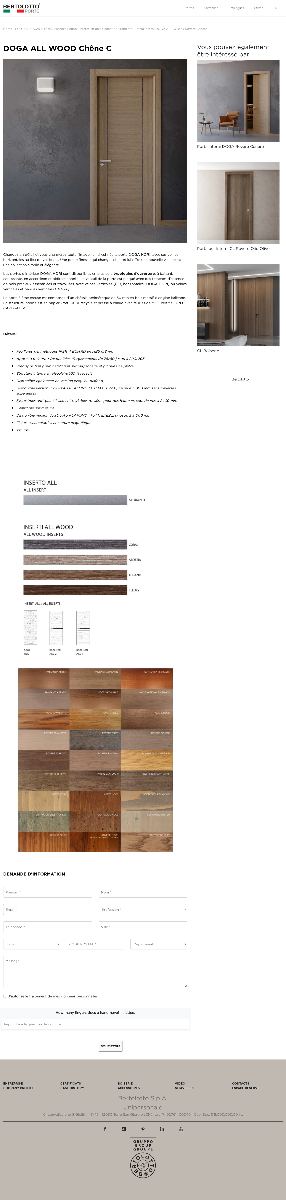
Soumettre (110, 1046)
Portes (189, 8)
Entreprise (211, 8)
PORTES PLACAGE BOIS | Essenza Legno (46, 28)
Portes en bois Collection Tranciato (106, 28)
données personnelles (79, 996)
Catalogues (236, 8)
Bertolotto (240, 379)
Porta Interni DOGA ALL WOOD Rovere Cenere (171, 28)
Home (7, 28)
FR (275, 8)
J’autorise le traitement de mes (50, 996)
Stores (258, 8)
